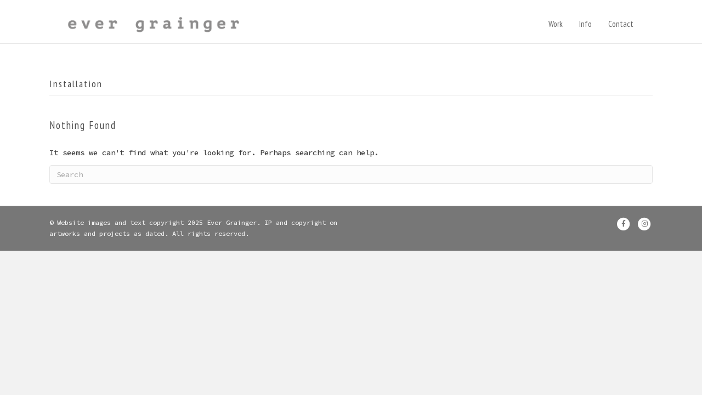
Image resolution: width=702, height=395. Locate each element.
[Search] (351, 181)
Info (596, 25)
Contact (631, 25)
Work (566, 25)
